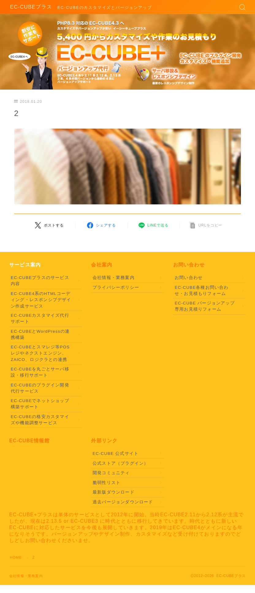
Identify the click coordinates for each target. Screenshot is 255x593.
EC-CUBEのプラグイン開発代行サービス (40, 388)
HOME (16, 557)
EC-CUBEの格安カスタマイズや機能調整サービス (40, 419)
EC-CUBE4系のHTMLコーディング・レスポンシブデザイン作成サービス (41, 299)
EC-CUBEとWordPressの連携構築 (40, 334)
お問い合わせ (189, 277)
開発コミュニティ (111, 473)
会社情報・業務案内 (114, 277)
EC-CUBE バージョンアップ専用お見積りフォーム (205, 306)
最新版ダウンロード (114, 492)
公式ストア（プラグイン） (120, 463)
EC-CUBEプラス (30, 7)
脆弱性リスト (106, 482)
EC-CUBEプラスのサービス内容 (40, 280)
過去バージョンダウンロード (123, 502)
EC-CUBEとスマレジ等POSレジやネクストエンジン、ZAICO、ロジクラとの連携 (40, 353)
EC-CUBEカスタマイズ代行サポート (40, 318)
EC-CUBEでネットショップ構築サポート (40, 403)
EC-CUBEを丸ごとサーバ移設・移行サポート (40, 372)
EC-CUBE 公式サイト (116, 453)
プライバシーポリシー (116, 287)
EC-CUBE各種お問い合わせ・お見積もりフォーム (202, 290)
